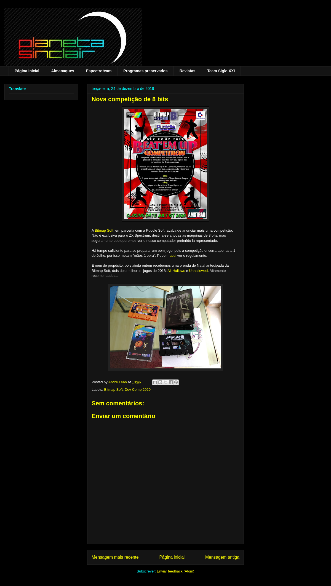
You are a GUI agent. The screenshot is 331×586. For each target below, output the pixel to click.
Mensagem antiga (222, 557)
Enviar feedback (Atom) (175, 571)
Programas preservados (145, 71)
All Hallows (176, 271)
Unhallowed (198, 271)
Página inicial (27, 71)
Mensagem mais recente (115, 557)
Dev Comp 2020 (138, 389)
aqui (172, 255)
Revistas (188, 71)
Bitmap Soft (104, 230)
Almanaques (62, 71)
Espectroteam (99, 71)
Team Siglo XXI (221, 71)
